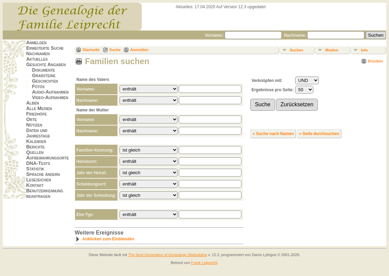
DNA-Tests (38, 163)
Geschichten (45, 81)
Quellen (34, 152)
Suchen (296, 50)
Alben (32, 103)
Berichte (35, 146)
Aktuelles (37, 59)
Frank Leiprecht (204, 263)
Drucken (375, 61)
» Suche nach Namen (273, 133)
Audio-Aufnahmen (50, 92)
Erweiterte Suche (45, 48)
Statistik (35, 168)
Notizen (34, 125)
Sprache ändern (43, 174)
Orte (31, 119)
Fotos (38, 86)
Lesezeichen (38, 179)
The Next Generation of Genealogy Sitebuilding (167, 255)
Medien (331, 50)
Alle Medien (39, 108)
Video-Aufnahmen (50, 97)
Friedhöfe (36, 114)
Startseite (91, 50)
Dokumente (43, 70)
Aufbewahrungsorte (47, 157)
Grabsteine (43, 75)
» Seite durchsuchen (319, 133)
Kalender (36, 141)
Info (364, 50)
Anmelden (36, 42)
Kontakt (34, 185)
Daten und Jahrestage (38, 133)
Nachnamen (37, 53)
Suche (115, 50)
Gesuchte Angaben (46, 64)
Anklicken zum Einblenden (104, 239)
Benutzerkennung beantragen (44, 193)
